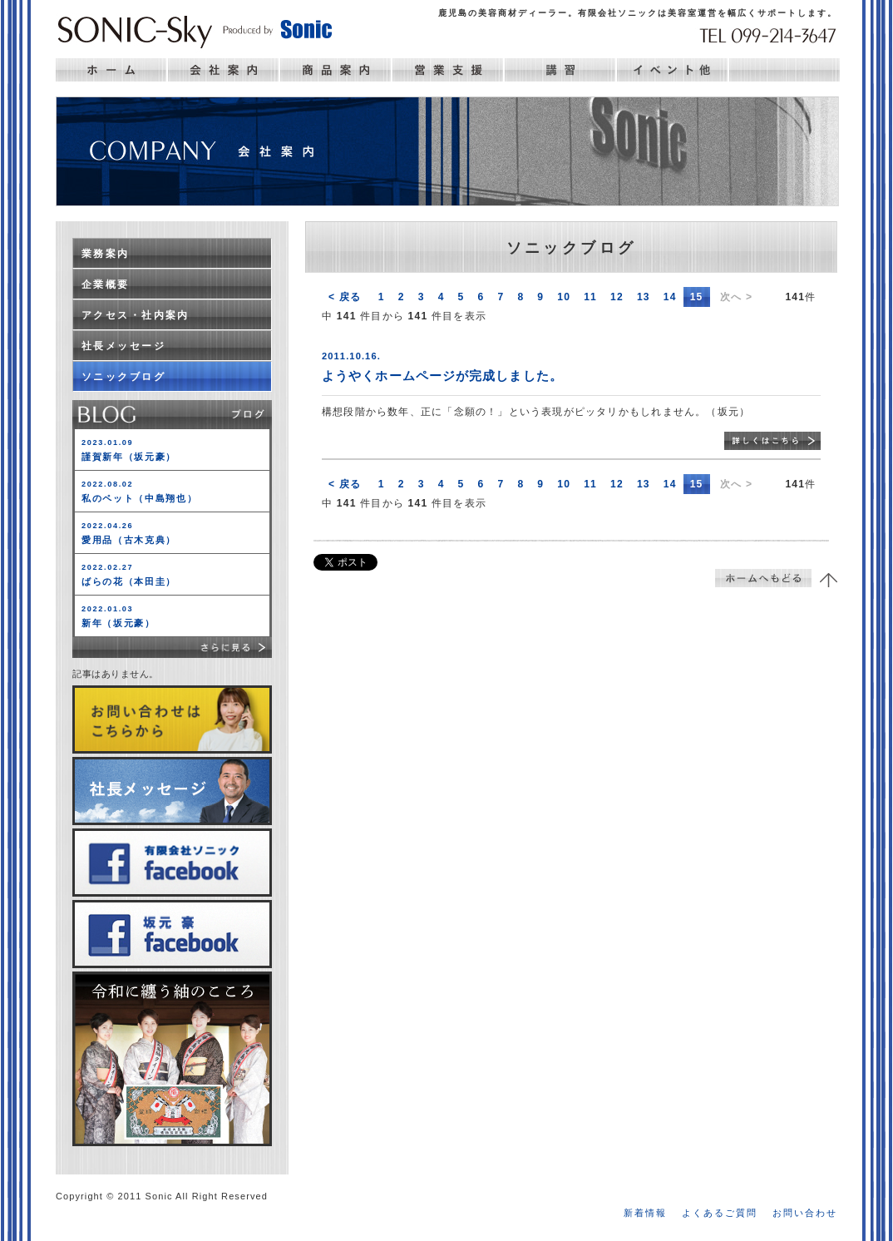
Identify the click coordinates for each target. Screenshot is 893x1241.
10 (563, 297)
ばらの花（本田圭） (128, 574)
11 (590, 297)
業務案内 (105, 254)
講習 (560, 70)
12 (617, 297)
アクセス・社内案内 (135, 315)
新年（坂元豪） (118, 616)
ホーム (111, 70)
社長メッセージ (123, 346)
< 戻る (344, 297)
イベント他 (672, 70)
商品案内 (335, 70)
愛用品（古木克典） (128, 533)
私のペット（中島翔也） (139, 491)
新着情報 (645, 1213)
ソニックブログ (123, 377)
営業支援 (447, 70)
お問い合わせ (804, 1213)
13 (643, 297)
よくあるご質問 (719, 1213)
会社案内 (223, 70)
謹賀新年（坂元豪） (128, 450)
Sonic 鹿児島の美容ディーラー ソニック (195, 30)
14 (670, 297)
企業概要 (105, 284)
